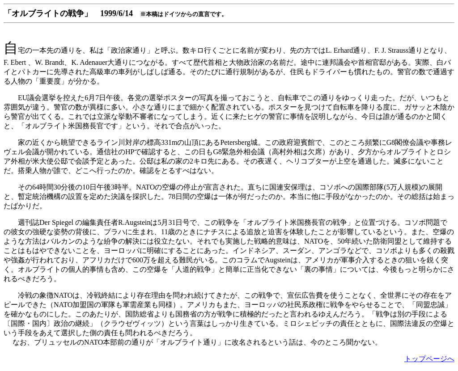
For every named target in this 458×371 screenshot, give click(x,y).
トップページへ (429, 359)
